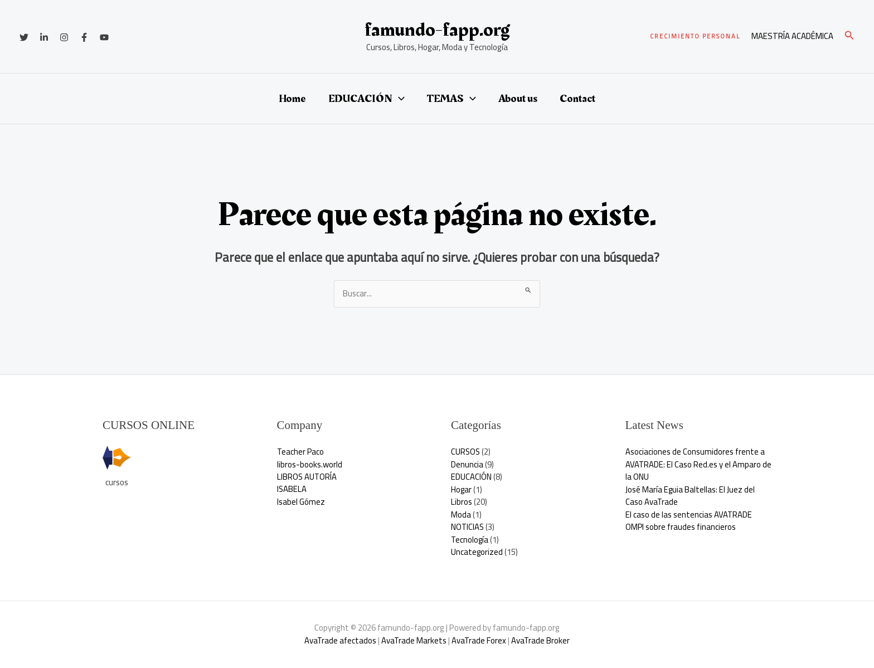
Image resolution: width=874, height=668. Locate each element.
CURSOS (466, 451)
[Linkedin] (44, 37)
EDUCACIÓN (366, 98)
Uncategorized (477, 552)
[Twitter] (24, 37)
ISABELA (292, 489)
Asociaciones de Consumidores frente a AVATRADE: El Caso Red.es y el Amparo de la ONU (695, 464)
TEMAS (451, 98)
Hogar (461, 489)
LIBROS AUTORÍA (307, 477)
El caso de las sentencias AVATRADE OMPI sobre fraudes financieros (688, 520)
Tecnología (470, 540)
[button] (695, 36)
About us (517, 98)
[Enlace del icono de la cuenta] (792, 36)
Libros (461, 502)
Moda (461, 514)
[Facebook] (84, 37)
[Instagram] (64, 37)
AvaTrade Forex (479, 640)
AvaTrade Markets (413, 640)
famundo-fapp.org (437, 30)
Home (292, 98)
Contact (577, 98)
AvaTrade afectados (339, 640)
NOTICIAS (468, 527)
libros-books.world (309, 464)
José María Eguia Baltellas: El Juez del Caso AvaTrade (690, 495)
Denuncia (467, 464)
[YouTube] (104, 37)
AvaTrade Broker (541, 640)
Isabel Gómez (301, 502)
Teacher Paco (301, 451)
